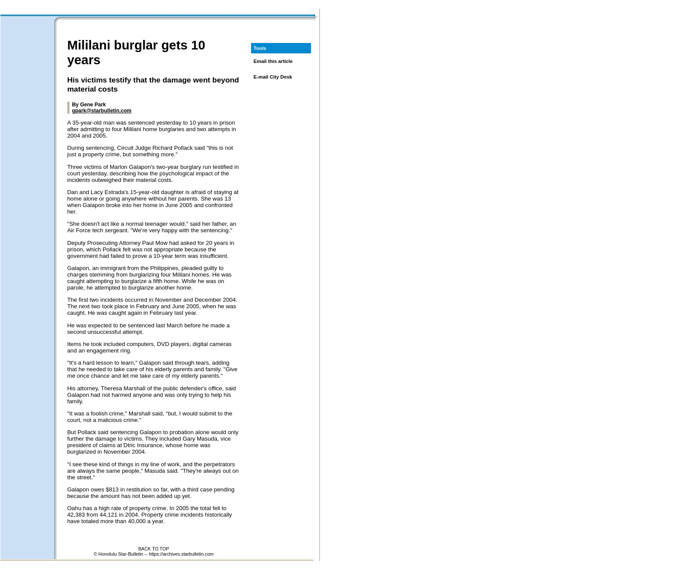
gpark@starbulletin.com (102, 111)
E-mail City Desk (273, 76)
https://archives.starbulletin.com (181, 554)
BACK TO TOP (153, 548)
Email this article (273, 61)
